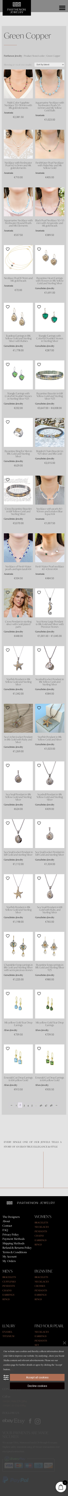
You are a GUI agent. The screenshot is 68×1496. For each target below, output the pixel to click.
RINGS (38, 1244)
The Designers (11, 1217)
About (6, 1221)
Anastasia (8, 112)
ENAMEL (7, 1331)
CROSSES (40, 1285)
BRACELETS (41, 1222)
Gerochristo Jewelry (44, 288)
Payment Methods (13, 1239)
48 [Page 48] (51, 1105)
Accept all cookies (37, 1377)
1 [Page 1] (16, 1105)
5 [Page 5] (32, 1105)
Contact (7, 1226)
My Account (9, 1256)
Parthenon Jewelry (13, 55)
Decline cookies (37, 1386)
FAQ (5, 1230)
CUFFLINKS (9, 1281)
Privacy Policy (10, 1234)
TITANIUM (8, 1336)
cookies (7, 1364)
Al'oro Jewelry (10, 1030)
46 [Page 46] (41, 1105)
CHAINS (39, 1235)
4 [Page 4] (28, 1105)
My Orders (9, 1261)
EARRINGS (40, 1240)
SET (37, 1345)
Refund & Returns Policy (17, 1248)
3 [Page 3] (24, 1105)
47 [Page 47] (46, 1105)
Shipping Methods (13, 1243)
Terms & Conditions (14, 1252)
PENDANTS (41, 1231)
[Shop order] (49, 65)
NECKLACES (42, 1226)
